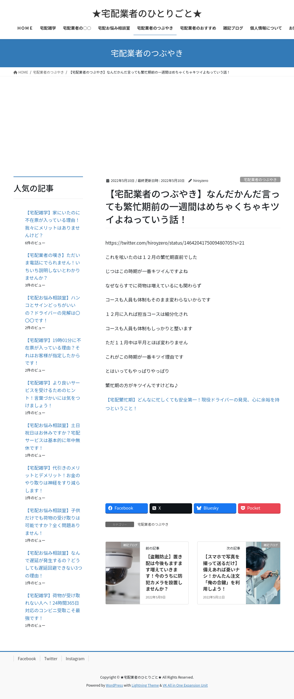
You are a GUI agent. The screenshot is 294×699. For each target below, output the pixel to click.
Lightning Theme (145, 685)
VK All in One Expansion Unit (185, 685)
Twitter (50, 658)
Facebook (27, 658)
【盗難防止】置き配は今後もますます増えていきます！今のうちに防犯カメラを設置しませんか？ (164, 572)
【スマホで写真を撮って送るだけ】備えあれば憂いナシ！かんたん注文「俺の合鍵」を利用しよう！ (221, 572)
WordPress (114, 685)
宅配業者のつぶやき (260, 179)
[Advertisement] (147, 119)
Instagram (75, 658)
